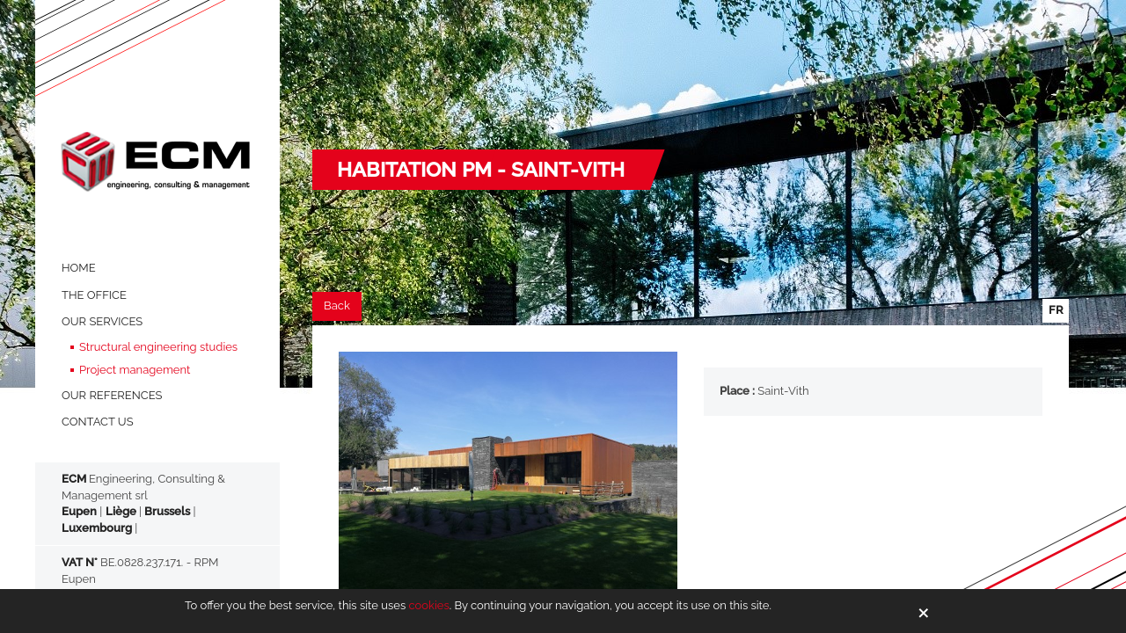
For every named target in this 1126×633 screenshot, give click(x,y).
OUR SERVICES (102, 321)
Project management (134, 369)
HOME (79, 267)
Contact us (98, 421)
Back (337, 305)
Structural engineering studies (158, 346)
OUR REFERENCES (112, 395)
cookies (428, 605)
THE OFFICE (94, 295)
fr (1056, 309)
